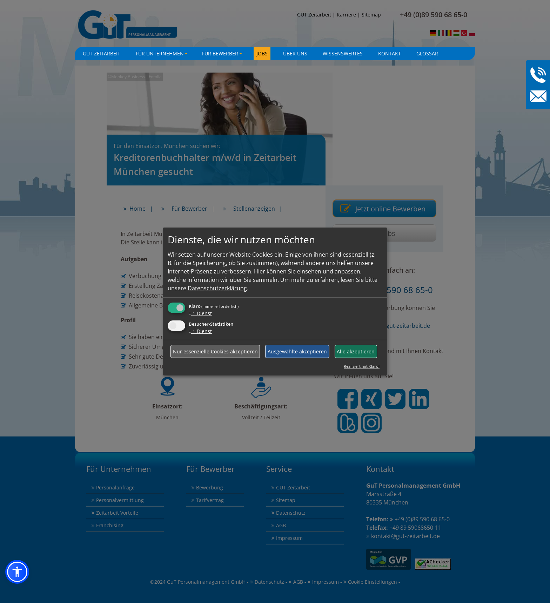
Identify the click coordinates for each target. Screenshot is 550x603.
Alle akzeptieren (356, 351)
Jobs (262, 53)
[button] (17, 572)
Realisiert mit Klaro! (362, 366)
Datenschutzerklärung (217, 288)
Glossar (427, 53)
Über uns (295, 53)
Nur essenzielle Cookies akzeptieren (215, 351)
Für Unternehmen (162, 55)
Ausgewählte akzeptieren (297, 351)
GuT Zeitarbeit (101, 53)
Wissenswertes (343, 53)
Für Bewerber (223, 55)
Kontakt (389, 53)
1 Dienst (200, 313)
